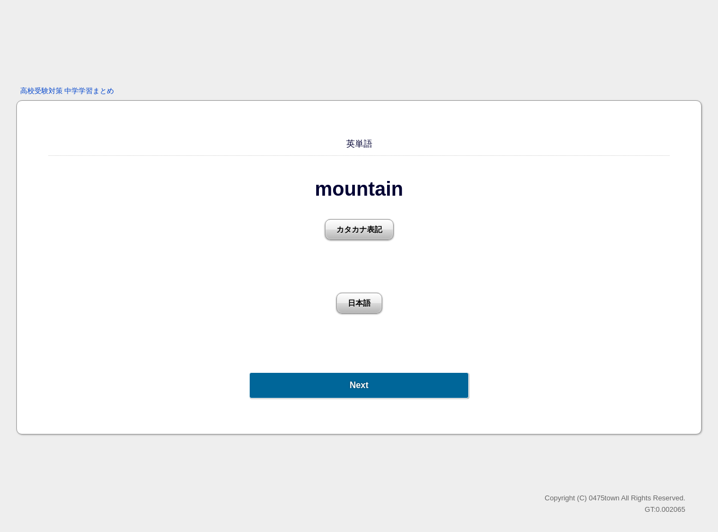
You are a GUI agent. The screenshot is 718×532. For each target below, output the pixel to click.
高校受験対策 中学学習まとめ (67, 91)
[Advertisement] (359, 40)
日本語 (359, 303)
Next (359, 385)
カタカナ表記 (359, 229)
